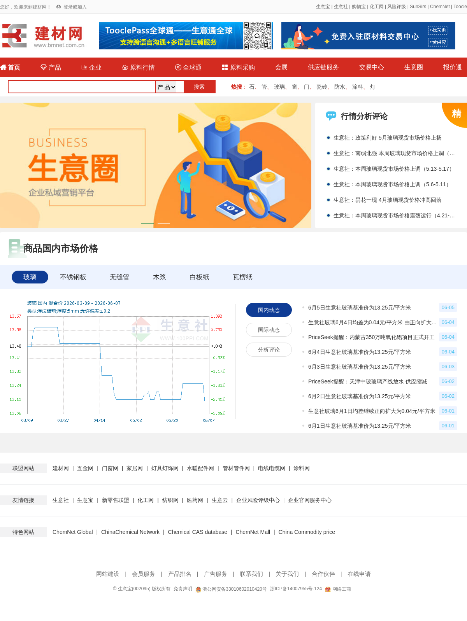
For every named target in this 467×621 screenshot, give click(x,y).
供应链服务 (323, 67)
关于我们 (287, 573)
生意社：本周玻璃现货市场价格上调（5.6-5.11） (392, 184)
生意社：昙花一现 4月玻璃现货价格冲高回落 (388, 200)
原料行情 (138, 67)
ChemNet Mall (252, 532)
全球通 (188, 67)
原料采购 (238, 67)
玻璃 (279, 87)
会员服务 (143, 573)
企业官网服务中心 (310, 500)
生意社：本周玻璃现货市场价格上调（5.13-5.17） (394, 168)
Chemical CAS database (198, 532)
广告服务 (215, 573)
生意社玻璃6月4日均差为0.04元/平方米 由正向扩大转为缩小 (373, 322)
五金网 (85, 468)
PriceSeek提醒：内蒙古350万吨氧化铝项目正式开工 (371, 337)
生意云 (220, 500)
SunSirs (418, 6)
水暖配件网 (200, 468)
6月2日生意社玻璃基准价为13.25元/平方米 (359, 396)
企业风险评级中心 (258, 500)
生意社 (341, 6)
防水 (339, 87)
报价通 (452, 67)
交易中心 (371, 67)
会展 (281, 67)
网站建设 (107, 573)
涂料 (357, 87)
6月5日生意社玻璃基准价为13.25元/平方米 (359, 307)
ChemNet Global (73, 532)
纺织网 (170, 500)
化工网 (377, 6)
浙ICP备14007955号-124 (296, 588)
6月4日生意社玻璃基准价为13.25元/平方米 (359, 352)
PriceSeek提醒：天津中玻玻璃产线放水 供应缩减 (367, 381)
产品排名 (179, 573)
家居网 (134, 468)
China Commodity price (307, 532)
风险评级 (396, 6)
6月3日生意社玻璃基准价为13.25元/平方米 (359, 366)
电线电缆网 (271, 468)
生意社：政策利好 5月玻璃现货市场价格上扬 (388, 137)
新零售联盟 (115, 500)
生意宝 (323, 6)
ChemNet (440, 6)
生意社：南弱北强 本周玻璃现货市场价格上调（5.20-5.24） (395, 153)
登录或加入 (75, 7)
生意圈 (413, 67)
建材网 (61, 468)
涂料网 (301, 468)
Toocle (460, 6)
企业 (91, 67)
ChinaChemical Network (130, 532)
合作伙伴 (323, 573)
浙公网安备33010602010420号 (231, 589)
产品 (50, 67)
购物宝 (359, 6)
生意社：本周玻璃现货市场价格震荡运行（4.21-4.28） (395, 215)
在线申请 (359, 573)
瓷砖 (321, 87)
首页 (10, 67)
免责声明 (183, 588)
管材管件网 (236, 468)
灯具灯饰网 (165, 468)
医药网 (195, 500)
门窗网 (110, 468)
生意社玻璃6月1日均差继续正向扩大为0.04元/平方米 (371, 411)
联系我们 (251, 573)
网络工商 (338, 589)
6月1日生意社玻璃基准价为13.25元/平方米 (359, 426)
